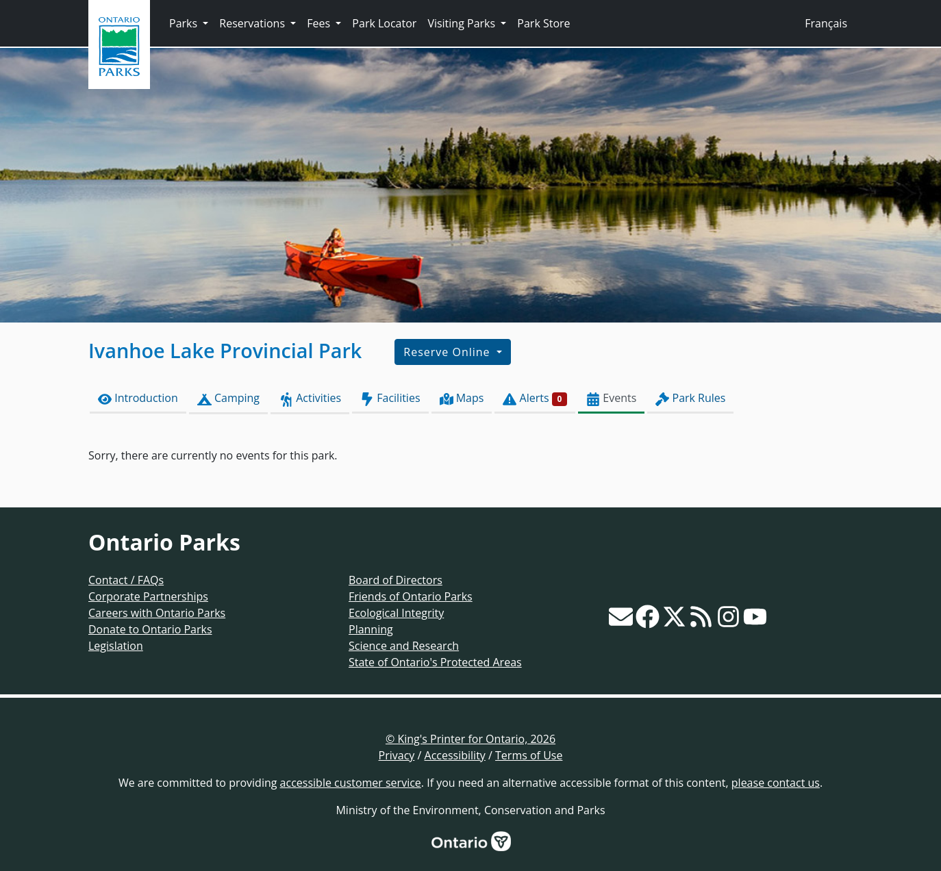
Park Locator (384, 23)
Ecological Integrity (396, 612)
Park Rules (690, 398)
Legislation (115, 645)
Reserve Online (448, 351)
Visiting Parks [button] (462, 23)
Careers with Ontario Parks (156, 612)
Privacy (397, 755)
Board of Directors (395, 580)
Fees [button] (320, 23)
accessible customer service (350, 782)
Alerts (535, 398)
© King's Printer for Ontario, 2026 (470, 738)
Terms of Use (528, 755)
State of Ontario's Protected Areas (435, 662)
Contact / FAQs (126, 580)
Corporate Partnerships (148, 596)
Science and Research (404, 645)
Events (611, 398)
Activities (310, 398)
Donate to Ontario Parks (150, 629)
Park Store (543, 23)
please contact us (775, 782)
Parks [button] (184, 23)
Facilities (390, 398)
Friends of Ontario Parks (411, 596)
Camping (228, 398)
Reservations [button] (253, 23)
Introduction (138, 398)
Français (826, 23)
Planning (371, 629)
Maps (462, 398)
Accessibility (455, 755)
